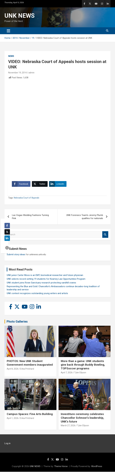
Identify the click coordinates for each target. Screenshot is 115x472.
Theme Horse (61, 466)
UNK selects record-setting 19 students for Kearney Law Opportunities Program (46, 279)
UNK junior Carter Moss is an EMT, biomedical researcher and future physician (45, 275)
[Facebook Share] (21, 184)
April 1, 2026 (12, 418)
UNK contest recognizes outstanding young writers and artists (37, 293)
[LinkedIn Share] (58, 184)
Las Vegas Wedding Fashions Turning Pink (30, 217)
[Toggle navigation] (8, 30)
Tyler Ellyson (80, 373)
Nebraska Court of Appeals (26, 198)
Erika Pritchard (27, 369)
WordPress (96, 466)
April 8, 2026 (12, 369)
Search (105, 234)
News (11, 56)
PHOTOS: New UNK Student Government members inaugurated (30, 363)
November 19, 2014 (17, 72)
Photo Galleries (17, 322)
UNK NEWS (19, 15)
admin (31, 72)
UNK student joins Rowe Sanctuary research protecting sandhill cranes (41, 283)
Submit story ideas (16, 254)
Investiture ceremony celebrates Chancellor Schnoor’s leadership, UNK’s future (82, 418)
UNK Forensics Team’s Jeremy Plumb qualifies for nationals (84, 217)
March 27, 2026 (68, 426)
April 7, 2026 (66, 373)
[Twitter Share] (40, 184)
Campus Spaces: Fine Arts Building (30, 414)
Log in (7, 443)
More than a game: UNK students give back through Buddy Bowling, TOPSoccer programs (83, 365)
